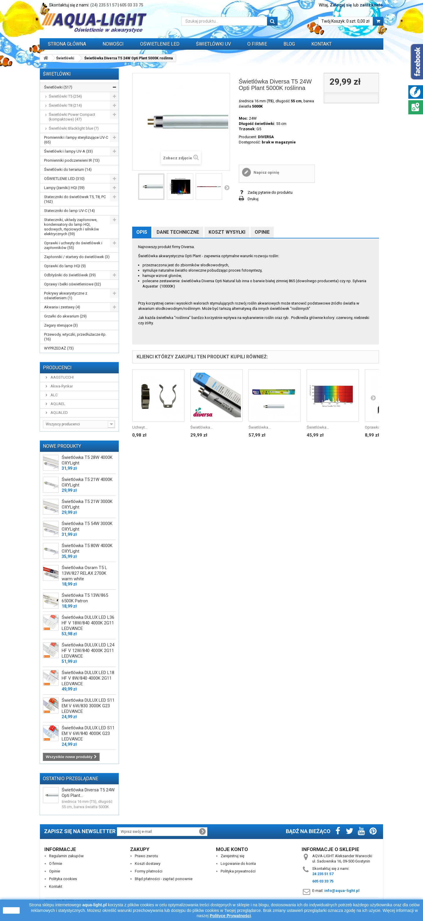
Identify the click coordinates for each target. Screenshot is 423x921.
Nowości (113, 44)
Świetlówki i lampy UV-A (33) (68, 151)
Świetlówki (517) (58, 87)
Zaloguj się (341, 5)
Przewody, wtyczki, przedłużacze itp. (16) (75, 336)
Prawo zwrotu (146, 856)
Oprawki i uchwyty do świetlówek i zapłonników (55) (73, 245)
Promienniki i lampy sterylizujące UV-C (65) (76, 139)
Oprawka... (374, 427)
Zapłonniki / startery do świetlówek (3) (77, 257)
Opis (141, 232)
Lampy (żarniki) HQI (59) (64, 187)
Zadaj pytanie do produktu (270, 192)
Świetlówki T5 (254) (65, 96)
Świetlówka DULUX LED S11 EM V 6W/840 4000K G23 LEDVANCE (88, 733)
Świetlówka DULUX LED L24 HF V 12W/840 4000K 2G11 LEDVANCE (88, 650)
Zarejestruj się (232, 856)
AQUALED (59, 412)
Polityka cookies (63, 879)
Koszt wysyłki (227, 232)
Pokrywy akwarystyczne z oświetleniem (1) (65, 295)
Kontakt (321, 44)
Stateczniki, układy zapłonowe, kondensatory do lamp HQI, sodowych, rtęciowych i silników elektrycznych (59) (71, 227)
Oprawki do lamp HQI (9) (65, 266)
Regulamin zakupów (66, 856)
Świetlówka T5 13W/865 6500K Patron (85, 598)
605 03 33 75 (131, 5)
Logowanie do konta (238, 863)
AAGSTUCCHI (62, 377)
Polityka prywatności (238, 871)
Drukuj (253, 199)
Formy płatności (148, 871)
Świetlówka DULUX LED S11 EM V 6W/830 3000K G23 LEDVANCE (88, 706)
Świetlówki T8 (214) (65, 105)
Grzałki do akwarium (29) (65, 316)
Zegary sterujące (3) (61, 325)
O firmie (55, 863)
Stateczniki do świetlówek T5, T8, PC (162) (75, 199)
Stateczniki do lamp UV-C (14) (69, 210)
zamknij (11, 910)
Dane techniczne (178, 232)
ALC (54, 395)
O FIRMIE (257, 44)
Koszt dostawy (147, 863)
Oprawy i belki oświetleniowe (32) (72, 284)
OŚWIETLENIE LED (159, 44)
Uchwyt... (139, 427)
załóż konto (371, 5)
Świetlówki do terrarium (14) (68, 169)
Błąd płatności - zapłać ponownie (163, 879)
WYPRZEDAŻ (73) (59, 348)
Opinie (262, 232)
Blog (289, 44)
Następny (227, 187)
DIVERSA (266, 137)
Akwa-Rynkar (61, 386)
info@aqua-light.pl (342, 890)
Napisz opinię (266, 172)
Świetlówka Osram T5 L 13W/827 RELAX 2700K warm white (84, 573)
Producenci (57, 367)
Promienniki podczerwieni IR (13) (72, 160)
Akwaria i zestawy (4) (62, 307)
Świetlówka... (201, 427)
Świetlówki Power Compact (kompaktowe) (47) (72, 116)
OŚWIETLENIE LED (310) (64, 178)
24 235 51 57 (322, 874)
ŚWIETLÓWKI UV (213, 44)
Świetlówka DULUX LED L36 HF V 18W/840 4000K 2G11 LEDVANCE (88, 623)
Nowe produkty (62, 446)
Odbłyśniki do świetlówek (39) (70, 275)
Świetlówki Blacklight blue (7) (74, 128)
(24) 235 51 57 (103, 5)
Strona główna (67, 44)
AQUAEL (57, 404)
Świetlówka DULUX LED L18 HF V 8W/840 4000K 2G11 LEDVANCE (88, 678)
